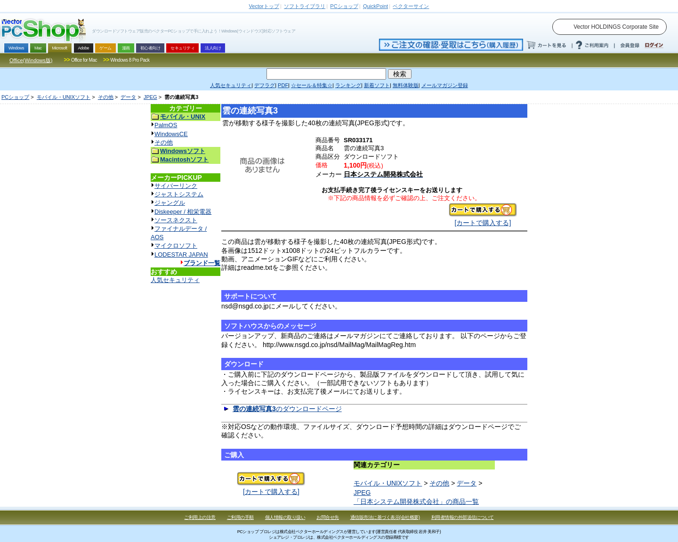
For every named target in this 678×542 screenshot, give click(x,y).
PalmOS (165, 125)
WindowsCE (171, 134)
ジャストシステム (178, 194)
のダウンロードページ (287, 409)
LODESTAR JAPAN (181, 254)
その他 (105, 97)
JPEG (150, 97)
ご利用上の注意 (200, 517)
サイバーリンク (175, 185)
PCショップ (15, 97)
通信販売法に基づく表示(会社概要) (385, 517)
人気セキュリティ (175, 279)
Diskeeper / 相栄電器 (182, 211)
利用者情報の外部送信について (462, 517)
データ (128, 97)
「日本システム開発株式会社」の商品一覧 (416, 501)
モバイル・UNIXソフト (63, 97)
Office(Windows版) (30, 60)
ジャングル (169, 202)
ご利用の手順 (240, 517)
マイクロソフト (175, 245)
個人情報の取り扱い (285, 517)
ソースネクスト (175, 220)
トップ (264, 6)
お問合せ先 (327, 517)
